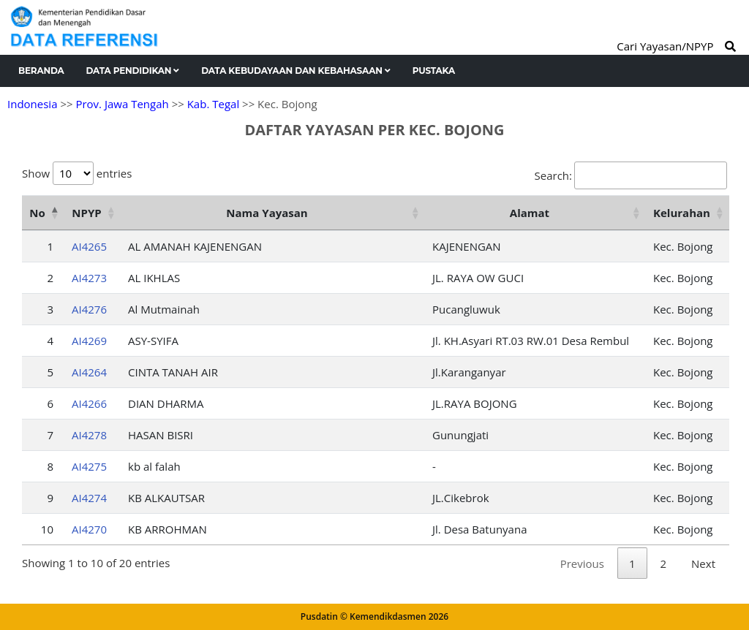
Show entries (77, 173)
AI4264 (89, 372)
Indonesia (32, 103)
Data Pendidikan (133, 70)
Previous (582, 563)
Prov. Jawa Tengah (121, 103)
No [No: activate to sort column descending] (37, 212)
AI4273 (89, 277)
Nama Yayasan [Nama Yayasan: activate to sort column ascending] (266, 212)
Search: (631, 175)
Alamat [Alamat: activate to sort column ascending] (529, 212)
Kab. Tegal (213, 103)
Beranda (41, 70)
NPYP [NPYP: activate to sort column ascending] (86, 212)
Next (703, 563)
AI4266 (89, 403)
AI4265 (89, 246)
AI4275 (89, 466)
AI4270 (89, 529)
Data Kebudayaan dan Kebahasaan (296, 70)
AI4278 (89, 435)
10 (47, 529)
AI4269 (89, 340)
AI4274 (89, 497)
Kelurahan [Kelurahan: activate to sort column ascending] (681, 212)
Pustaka (434, 70)
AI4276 (89, 309)
